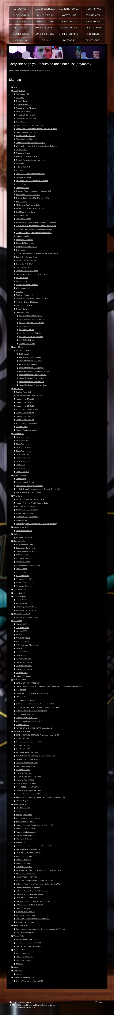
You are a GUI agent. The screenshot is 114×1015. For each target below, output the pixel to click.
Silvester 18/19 (21, 673)
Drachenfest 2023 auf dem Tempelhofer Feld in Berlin (36, 129)
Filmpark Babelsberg (24, 104)
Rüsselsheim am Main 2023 (26, 139)
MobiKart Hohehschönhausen (27, 302)
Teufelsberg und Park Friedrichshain (30, 208)
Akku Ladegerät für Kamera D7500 (29, 849)
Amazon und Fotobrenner (26, 832)
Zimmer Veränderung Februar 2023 (29, 981)
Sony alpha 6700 (20, 589)
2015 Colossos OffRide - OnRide (31, 319)
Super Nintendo (20, 593)
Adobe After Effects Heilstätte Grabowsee (35, 371)
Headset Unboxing (23, 908)
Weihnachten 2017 (23, 288)
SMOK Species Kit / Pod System (28, 492)
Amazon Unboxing (23, 863)
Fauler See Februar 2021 (25, 582)
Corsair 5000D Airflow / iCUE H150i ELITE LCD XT (35, 704)
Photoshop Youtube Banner (26, 607)
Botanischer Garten (23, 219)
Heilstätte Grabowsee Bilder (27, 271)
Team (16, 967)
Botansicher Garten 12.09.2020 (28, 195)
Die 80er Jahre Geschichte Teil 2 (28, 946)
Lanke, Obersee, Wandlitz (26, 260)
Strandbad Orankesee (24, 240)
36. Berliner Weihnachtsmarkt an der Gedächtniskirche (37, 253)
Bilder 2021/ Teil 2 (23, 458)
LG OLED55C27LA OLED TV (27, 700)
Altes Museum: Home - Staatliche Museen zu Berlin (36, 222)
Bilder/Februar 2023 (23, 444)
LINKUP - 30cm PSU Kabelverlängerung (31, 711)
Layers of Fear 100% (24, 773)
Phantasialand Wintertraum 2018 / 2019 (31, 274)
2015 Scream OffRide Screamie (31, 337)
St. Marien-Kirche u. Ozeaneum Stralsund (32, 181)
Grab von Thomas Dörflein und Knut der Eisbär (34, 229)
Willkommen (18, 87)
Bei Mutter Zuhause (23, 960)
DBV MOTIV (18, 389)
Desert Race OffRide (27, 344)
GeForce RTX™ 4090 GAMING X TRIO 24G (33, 693)
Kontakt (19, 974)
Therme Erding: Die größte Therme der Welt (33, 198)
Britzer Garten (21, 201)
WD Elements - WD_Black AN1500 (29, 721)
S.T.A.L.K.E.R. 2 (22, 811)
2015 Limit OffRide (26, 326)
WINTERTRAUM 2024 (24, 957)
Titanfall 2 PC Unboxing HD (26, 922)
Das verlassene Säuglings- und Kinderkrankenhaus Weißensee (40, 929)
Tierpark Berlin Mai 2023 (25, 136)
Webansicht (99, 1002)
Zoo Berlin (20, 97)
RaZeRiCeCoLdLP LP (22, 731)
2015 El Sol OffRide (26, 340)
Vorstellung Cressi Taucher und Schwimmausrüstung (36, 524)
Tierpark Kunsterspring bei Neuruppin (30, 160)
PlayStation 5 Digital (24, 839)
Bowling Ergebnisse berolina (27, 430)
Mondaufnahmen (22, 576)
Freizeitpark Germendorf (25, 115)
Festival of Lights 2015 (24, 295)
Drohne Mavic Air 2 (21, 527)
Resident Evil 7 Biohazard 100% (28, 794)
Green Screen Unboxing (25, 915)
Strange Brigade (22, 801)
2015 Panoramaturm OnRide (30, 333)
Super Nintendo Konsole (25, 821)
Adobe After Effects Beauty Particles (33, 375)
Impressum (18, 970)
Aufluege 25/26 (19, 91)
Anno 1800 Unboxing (24, 856)
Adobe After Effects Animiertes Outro (33, 385)
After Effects (18, 347)
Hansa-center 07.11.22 (25, 399)
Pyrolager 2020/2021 (24, 867)
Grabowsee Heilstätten (25, 932)
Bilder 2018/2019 (22, 472)
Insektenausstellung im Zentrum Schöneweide (34, 233)
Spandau (19, 963)
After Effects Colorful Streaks (30, 357)
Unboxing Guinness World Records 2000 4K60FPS (35, 901)
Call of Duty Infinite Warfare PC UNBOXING (33, 918)
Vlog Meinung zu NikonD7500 (27, 939)
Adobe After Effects (23, 350)
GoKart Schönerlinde (24, 305)
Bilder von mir (19, 434)
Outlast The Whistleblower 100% (28, 790)
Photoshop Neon (22, 603)
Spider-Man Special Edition (26, 873)
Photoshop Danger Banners (26, 610)
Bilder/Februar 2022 (23, 451)
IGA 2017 (19, 292)
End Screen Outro (26, 354)
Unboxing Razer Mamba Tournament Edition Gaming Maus (38, 884)
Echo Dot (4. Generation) (25, 506)
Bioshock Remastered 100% (27, 763)
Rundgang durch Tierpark (26, 108)
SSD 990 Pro (21, 697)
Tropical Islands (22, 278)
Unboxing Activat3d (23, 860)
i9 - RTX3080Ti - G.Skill (25, 714)
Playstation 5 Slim (23, 808)
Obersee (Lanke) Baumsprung (27, 517)
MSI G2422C (21, 690)
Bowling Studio (21, 427)
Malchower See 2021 (24, 586)
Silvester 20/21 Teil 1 (24, 662)
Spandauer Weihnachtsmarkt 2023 (29, 125)
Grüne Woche (21, 122)
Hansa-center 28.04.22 (25, 420)
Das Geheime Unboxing (25, 835)
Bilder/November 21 (23, 454)
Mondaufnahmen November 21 (28, 565)
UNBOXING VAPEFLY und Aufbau (29, 853)
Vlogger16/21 (19, 936)
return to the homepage (41, 70)
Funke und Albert (22, 628)
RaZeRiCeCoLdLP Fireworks (27, 285)
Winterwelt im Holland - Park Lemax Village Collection (36, 146)
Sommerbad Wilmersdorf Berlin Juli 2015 (32, 298)
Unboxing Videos (20, 804)
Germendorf (20, 250)
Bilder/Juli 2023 (22, 440)
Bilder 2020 (20, 465)
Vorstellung (18, 496)
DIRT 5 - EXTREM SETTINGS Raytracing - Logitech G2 (37, 735)
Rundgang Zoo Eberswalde (26, 156)
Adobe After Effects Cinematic (30, 361)
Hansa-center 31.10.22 (25, 402)
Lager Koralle (21, 184)
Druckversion (17, 1002)
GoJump (17, 534)
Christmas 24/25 (20, 950)
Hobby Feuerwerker (23, 676)
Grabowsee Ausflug (23, 267)
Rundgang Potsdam (23, 153)
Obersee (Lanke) (22, 520)
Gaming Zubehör (22, 725)
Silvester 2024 (21, 634)
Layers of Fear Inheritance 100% (28, 776)
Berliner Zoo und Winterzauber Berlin (30, 174)
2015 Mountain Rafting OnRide (30, 316)
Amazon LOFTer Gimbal (25, 828)
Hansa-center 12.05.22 (25, 413)
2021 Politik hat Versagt (25, 513)
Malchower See (22, 215)
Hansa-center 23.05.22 (25, 406)
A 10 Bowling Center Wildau (27, 423)
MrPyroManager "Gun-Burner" (27, 645)
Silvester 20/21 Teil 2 (24, 659)
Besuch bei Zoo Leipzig (25, 243)
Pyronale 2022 (21, 149)
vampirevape (21, 479)
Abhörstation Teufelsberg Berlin (28, 205)
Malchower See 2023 (24, 558)
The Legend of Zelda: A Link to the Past (31, 818)
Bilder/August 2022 (23, 447)
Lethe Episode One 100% (26, 783)
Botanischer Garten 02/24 (26, 118)
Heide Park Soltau (23, 312)
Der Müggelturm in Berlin (25, 212)
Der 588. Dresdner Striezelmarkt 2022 (30, 143)
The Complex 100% (23, 749)
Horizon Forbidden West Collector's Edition (32, 503)
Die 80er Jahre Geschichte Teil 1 (28, 943)
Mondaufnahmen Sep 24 (25, 544)
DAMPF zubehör (20, 475)
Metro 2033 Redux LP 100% (27, 787)
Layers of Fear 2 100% (25, 780)
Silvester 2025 (21, 624)
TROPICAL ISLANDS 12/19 (26, 246)
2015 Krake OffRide (26, 330)
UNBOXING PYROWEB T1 (26, 898)
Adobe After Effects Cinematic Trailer (30, 499)
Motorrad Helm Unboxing (25, 912)
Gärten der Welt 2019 (24, 264)
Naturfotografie (19, 541)
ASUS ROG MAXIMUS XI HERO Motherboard (34, 728)
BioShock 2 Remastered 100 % (28, 759)
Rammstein (20, 842)
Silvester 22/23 (21, 652)
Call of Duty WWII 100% (25, 766)
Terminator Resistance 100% (27, 752)
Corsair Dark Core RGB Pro (26, 718)
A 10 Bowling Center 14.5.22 (27, 409)
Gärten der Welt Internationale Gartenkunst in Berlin (36, 226)
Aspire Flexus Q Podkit (25, 482)
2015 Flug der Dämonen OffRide (31, 323)
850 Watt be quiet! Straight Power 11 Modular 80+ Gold (37, 707)
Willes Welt (20, 163)
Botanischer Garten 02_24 (26, 548)
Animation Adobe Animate (29, 364)
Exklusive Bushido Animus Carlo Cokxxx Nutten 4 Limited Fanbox (41, 846)
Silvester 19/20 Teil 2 (24, 666)
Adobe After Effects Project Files (31, 378)
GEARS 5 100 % (22, 745)
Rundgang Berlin (22, 188)
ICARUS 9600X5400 (24, 738)
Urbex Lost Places (21, 925)
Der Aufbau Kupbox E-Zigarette (28, 887)
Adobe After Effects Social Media (31, 382)
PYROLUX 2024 (22, 641)
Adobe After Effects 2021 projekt (31, 368)
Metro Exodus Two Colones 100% (29, 742)
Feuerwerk (18, 621)
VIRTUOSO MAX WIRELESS (27, 683)
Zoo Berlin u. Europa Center (27, 257)
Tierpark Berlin (21, 101)
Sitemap (28, 1002)
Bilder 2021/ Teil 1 (23, 461)
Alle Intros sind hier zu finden (27, 617)
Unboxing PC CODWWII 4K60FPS (29, 905)
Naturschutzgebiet (23, 236)
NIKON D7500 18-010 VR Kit (27, 877)
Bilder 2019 (20, 468)
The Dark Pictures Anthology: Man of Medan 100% (35, 756)
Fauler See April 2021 (24, 579)
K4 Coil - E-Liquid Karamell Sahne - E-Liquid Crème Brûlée (38, 489)
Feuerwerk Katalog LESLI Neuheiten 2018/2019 (34, 880)
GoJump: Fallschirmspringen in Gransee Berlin (34, 191)
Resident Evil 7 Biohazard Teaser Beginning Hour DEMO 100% (40, 797)
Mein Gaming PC (20, 679)
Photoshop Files (20, 596)
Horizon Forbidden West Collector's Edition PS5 (34, 825)
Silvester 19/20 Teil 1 (24, 669)
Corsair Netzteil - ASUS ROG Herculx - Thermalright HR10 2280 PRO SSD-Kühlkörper (49, 686)
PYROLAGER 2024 (23, 638)
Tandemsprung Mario (24, 537)
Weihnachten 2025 (23, 953)
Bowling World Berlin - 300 (26, 392)
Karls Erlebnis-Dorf (23, 111)
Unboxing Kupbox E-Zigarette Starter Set (32, 891)
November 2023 (22, 437)
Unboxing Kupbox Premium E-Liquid (30, 894)
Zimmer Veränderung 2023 (24, 977)
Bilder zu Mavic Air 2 (24, 531)
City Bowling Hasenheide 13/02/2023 (30, 395)
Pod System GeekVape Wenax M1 (29, 486)
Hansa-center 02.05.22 (25, 416)
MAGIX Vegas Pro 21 (22, 614)
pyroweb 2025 (21, 631)
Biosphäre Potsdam (23, 177)
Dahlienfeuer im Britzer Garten (27, 132)
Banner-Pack (21, 600)
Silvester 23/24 (21, 648)
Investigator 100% (23, 770)
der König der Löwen (24, 815)
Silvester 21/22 (21, 655)
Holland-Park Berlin (23, 167)
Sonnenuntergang (23, 562)
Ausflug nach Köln (23, 94)
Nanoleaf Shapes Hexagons (27, 510)
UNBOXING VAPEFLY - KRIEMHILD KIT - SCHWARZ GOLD (39, 870)
